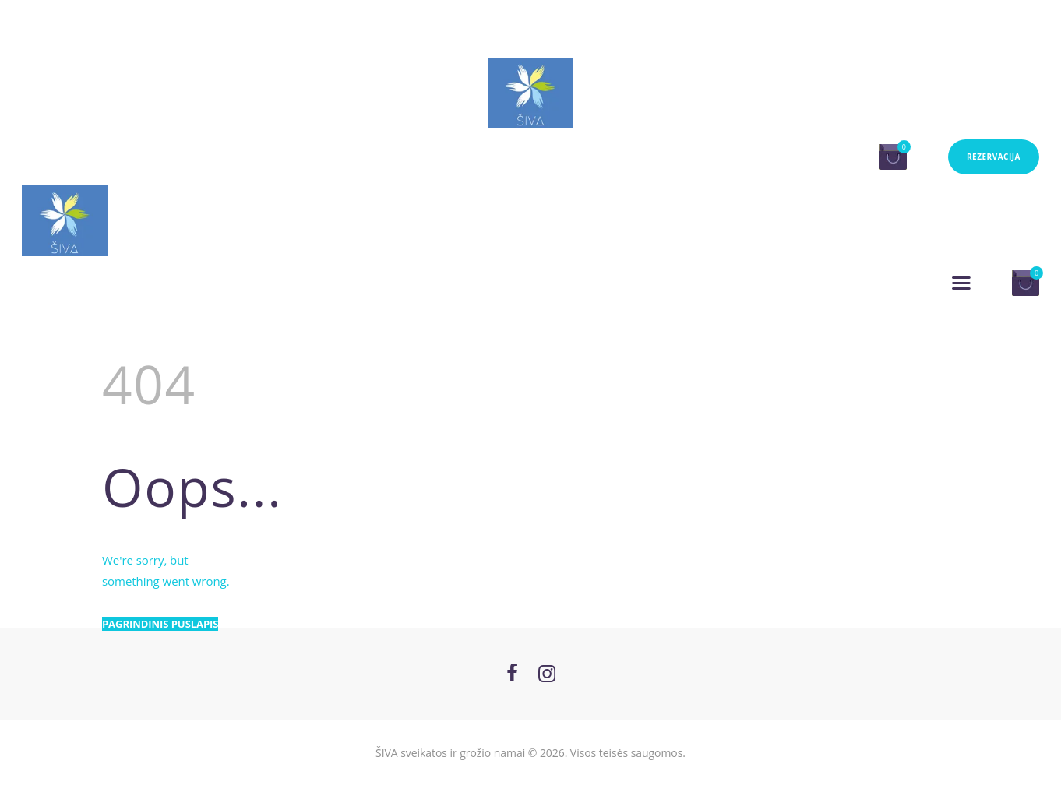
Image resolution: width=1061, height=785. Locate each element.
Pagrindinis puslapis (160, 624)
